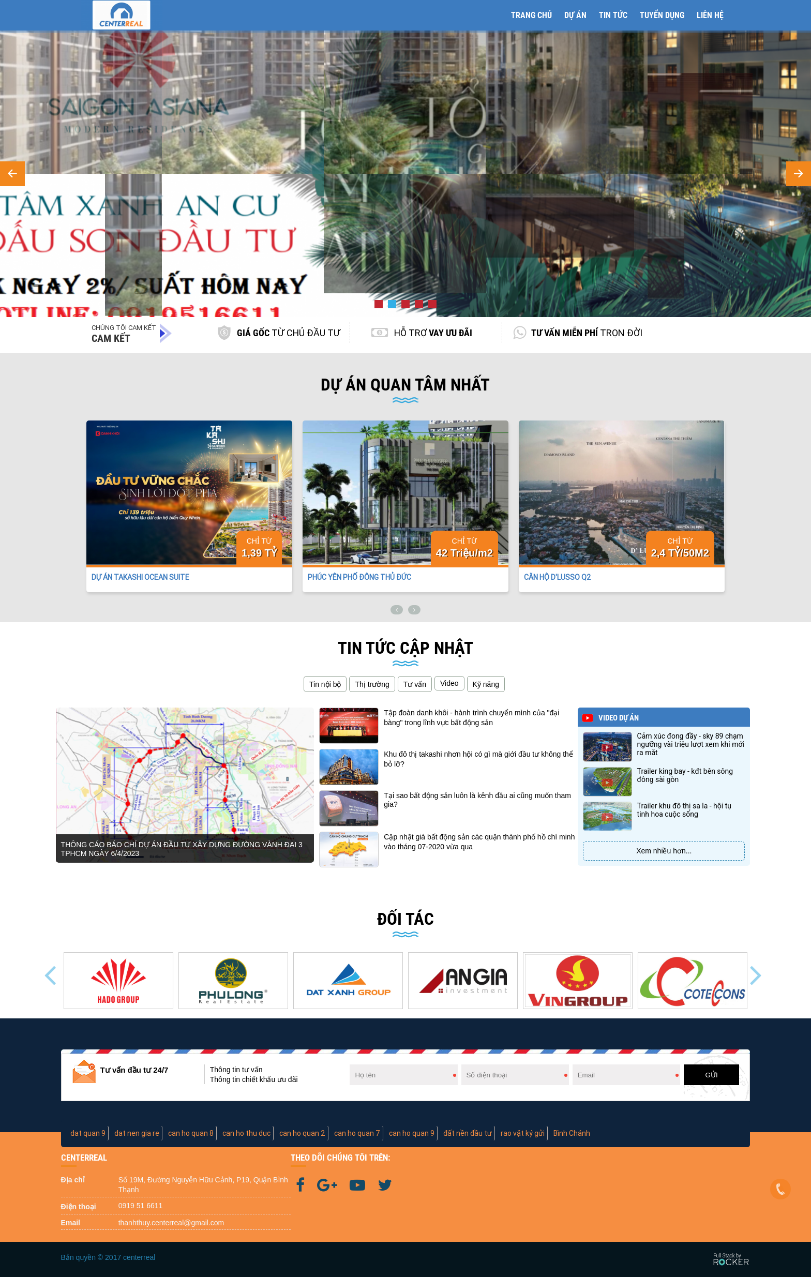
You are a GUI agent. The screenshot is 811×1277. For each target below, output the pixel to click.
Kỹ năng (486, 684)
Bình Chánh (571, 1133)
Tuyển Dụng (662, 15)
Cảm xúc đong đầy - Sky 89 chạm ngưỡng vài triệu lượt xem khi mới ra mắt (690, 744)
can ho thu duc (246, 1133)
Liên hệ (710, 15)
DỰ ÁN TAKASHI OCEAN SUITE (140, 577)
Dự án (575, 15)
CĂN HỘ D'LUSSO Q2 (557, 577)
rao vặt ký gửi (523, 1133)
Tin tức (613, 15)
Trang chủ (531, 15)
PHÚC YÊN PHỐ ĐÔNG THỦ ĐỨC (359, 577)
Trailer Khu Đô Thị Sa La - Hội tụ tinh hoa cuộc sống (684, 810)
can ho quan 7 (357, 1133)
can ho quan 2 (302, 1133)
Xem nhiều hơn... (664, 851)
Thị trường (372, 684)
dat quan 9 (88, 1133)
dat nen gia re (136, 1133)
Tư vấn (414, 684)
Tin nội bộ (325, 684)
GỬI (711, 1075)
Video (449, 683)
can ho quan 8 (191, 1133)
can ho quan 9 (411, 1133)
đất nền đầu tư (467, 1133)
